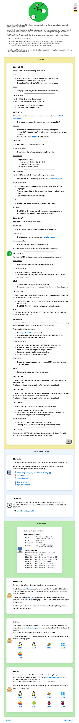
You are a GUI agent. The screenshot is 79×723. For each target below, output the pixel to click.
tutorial (34, 136)
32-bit (20, 647)
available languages (33, 628)
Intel (20, 656)
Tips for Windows (23, 485)
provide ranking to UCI (25, 511)
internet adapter (23, 478)
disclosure (9, 720)
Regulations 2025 (26, 333)
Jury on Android (23, 475)
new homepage (49, 237)
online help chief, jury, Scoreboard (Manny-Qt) (34, 473)
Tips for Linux (22, 482)
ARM (34, 706)
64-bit (34, 647)
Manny (30, 597)
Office (27, 589)
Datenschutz (68, 720)
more (69, 441)
